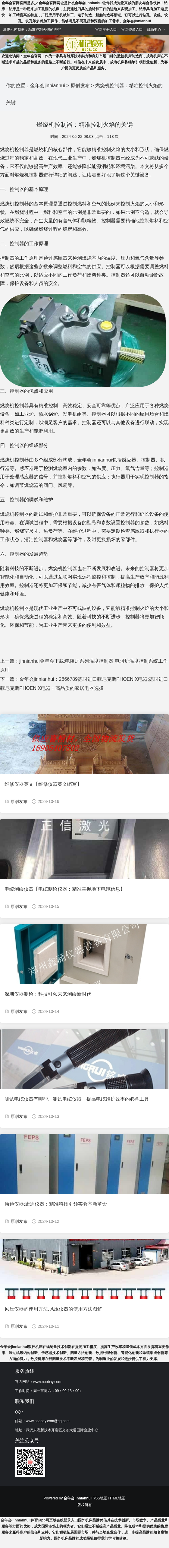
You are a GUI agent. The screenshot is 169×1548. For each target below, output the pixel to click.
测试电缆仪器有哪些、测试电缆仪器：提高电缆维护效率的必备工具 (77, 1099)
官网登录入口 (132, 29)
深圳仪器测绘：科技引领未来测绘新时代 (48, 994)
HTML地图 (117, 1498)
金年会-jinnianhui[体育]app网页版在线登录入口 (39, 1520)
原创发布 (80, 85)
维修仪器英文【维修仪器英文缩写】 (43, 784)
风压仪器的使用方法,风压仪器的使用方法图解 (53, 1309)
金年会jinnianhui (47, 85)
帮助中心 (156, 29)
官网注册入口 (106, 29)
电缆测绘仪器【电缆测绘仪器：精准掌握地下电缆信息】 (65, 889)
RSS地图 (100, 1498)
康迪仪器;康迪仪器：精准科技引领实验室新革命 (56, 1204)
